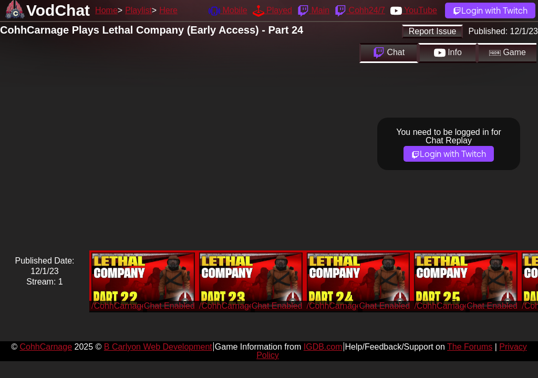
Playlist (138, 10)
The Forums (469, 346)
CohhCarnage (45, 346)
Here (168, 10)
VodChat (58, 10)
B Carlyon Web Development (158, 346)
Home (106, 10)
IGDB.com (323, 346)
